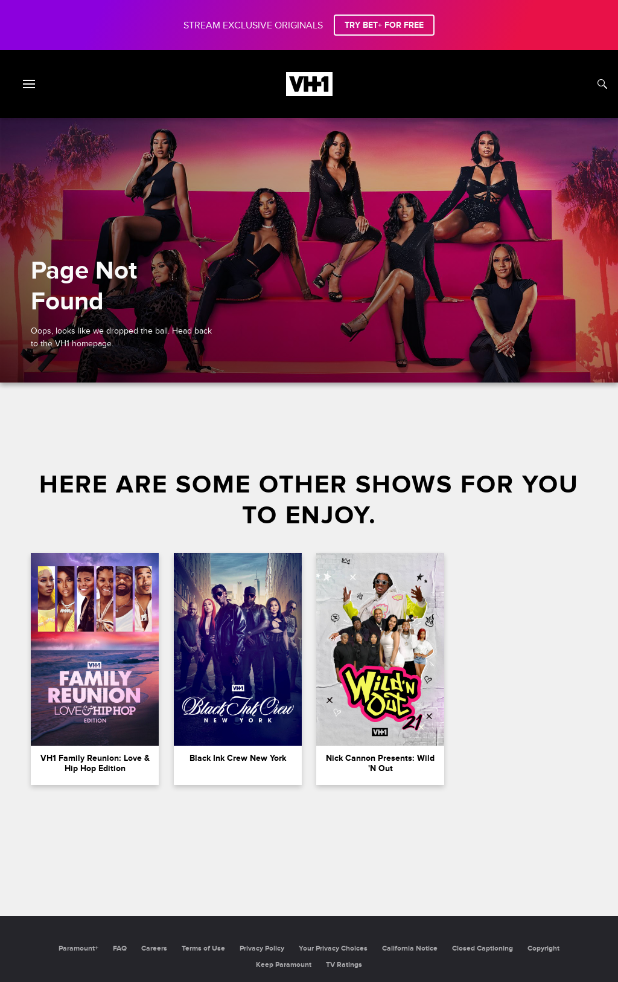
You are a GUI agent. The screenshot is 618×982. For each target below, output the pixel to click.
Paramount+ (78, 948)
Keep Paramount (283, 964)
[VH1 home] (309, 93)
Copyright (543, 948)
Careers (154, 948)
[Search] (602, 84)
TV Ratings (344, 964)
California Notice (410, 948)
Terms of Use (203, 948)
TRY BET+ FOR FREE (384, 25)
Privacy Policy (262, 948)
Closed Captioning (482, 948)
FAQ (120, 948)
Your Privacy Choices (333, 948)
